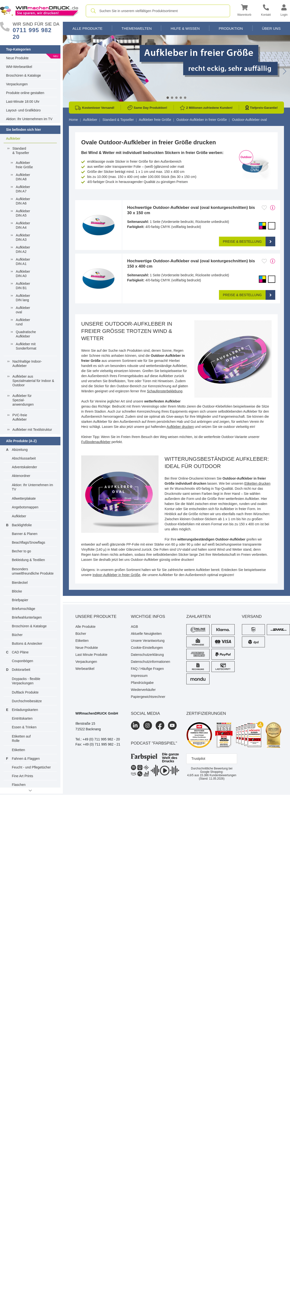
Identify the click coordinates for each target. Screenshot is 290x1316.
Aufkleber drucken (180, 427)
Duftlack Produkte (25, 692)
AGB (134, 627)
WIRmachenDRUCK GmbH (96, 713)
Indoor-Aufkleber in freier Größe (116, 575)
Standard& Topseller (20, 150)
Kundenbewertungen (218, 775)
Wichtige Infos (148, 616)
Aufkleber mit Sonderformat (26, 346)
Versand (252, 616)
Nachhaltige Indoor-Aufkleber (27, 363)
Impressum (139, 676)
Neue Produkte (17, 58)
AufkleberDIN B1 (23, 286)
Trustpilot (198, 758)
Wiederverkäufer (143, 690)
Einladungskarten (25, 709)
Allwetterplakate (24, 498)
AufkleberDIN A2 (23, 249)
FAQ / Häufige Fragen (147, 669)
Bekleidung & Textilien (28, 560)
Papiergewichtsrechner (148, 697)
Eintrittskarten (22, 718)
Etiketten (18, 750)
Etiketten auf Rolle (21, 738)
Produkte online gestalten (25, 93)
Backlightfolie (22, 525)
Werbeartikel (84, 669)
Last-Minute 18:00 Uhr (23, 101)
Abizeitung (20, 449)
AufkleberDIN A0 (23, 274)
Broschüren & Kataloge (23, 75)
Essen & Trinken (24, 727)
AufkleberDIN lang (23, 298)
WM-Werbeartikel (19, 66)
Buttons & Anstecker (27, 643)
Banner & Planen (24, 533)
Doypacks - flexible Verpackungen (26, 681)
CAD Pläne (20, 652)
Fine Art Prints (22, 776)
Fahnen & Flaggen (26, 758)
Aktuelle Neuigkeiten (146, 634)
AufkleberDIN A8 (23, 177)
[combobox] (158, 11)
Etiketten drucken (257, 483)
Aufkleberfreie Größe (24, 165)
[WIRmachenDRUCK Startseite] (39, 11)
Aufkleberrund (23, 322)
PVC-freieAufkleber (19, 417)
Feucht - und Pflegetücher (31, 767)
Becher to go (21, 551)
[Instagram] (147, 725)
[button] (244, 11)
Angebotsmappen (25, 507)
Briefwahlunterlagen (27, 617)
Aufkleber (13, 138)
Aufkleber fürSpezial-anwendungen (23, 400)
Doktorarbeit (21, 669)
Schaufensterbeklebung (164, 391)
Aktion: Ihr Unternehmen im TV (29, 119)
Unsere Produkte (95, 616)
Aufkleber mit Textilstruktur (32, 429)
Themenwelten (137, 28)
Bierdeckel (20, 582)
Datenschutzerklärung (147, 655)
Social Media (145, 713)
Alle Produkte (87, 28)
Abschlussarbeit (24, 458)
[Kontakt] (266, 11)
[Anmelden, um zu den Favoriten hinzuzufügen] (264, 207)
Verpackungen (17, 84)
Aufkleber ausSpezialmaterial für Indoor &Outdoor (33, 380)
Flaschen (19, 784)
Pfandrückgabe (142, 683)
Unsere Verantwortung (148, 641)
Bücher (17, 634)
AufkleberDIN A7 (23, 189)
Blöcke (17, 591)
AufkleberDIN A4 (23, 225)
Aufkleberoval (23, 310)
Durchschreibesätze (27, 701)
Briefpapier (20, 600)
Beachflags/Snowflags (28, 542)
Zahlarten (198, 616)
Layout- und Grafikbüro (23, 110)
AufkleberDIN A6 (23, 201)
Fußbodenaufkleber (95, 442)
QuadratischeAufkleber (26, 334)
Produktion (231, 28)
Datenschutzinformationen (150, 662)
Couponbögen (22, 661)
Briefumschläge (23, 608)
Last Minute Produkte (91, 655)
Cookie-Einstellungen (147, 648)
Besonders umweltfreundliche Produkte (33, 571)
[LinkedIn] (135, 725)
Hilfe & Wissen (185, 28)
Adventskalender (24, 467)
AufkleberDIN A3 (23, 237)
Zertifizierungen (206, 713)
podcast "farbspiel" (154, 743)
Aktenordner (21, 475)
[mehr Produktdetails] (272, 207)
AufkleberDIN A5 (23, 213)
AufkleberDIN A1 (23, 261)
